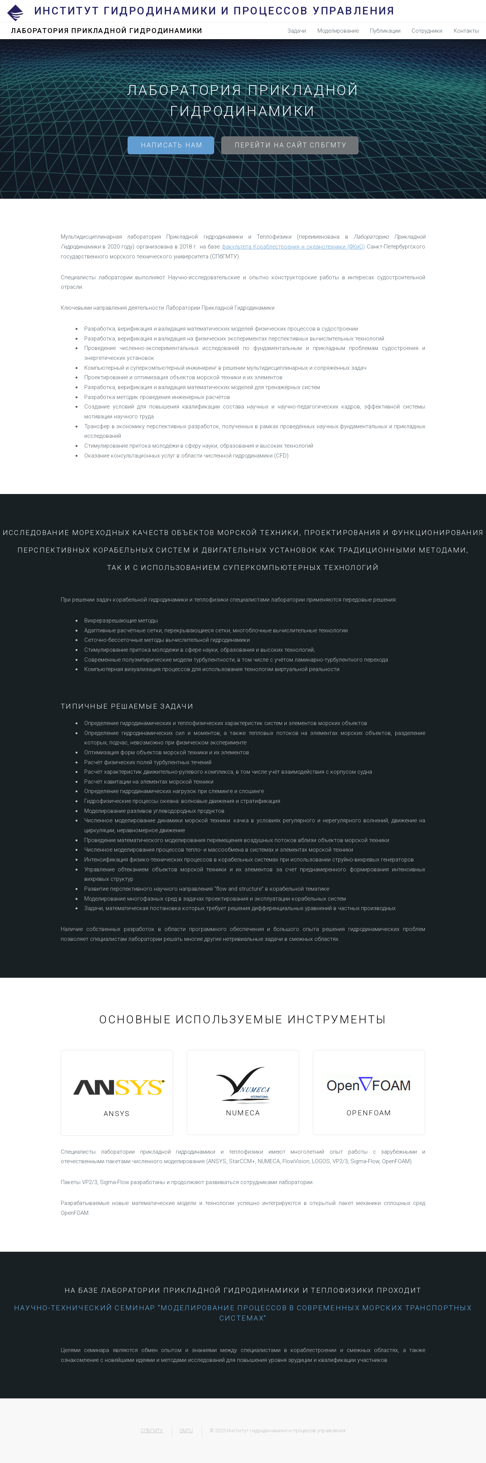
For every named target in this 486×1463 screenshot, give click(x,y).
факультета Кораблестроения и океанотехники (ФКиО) (293, 246)
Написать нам (171, 145)
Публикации (385, 30)
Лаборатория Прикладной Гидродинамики (107, 31)
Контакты (466, 30)
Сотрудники (427, 30)
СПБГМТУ (151, 1430)
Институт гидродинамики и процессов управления (214, 11)
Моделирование (338, 30)
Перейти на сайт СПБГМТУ (291, 145)
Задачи (296, 30)
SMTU (186, 1430)
